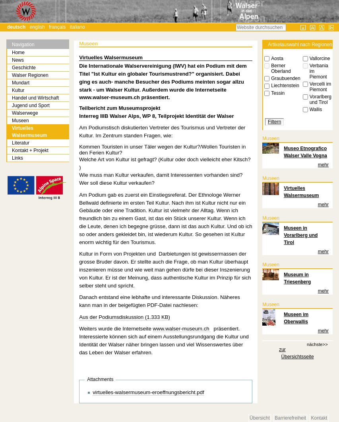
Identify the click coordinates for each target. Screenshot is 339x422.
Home (18, 52)
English (37, 27)
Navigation (23, 44)
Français (57, 27)
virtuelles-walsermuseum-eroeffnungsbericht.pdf (148, 392)
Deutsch (16, 27)
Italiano (77, 27)
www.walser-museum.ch (182, 329)
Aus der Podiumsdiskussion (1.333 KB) (124, 317)
